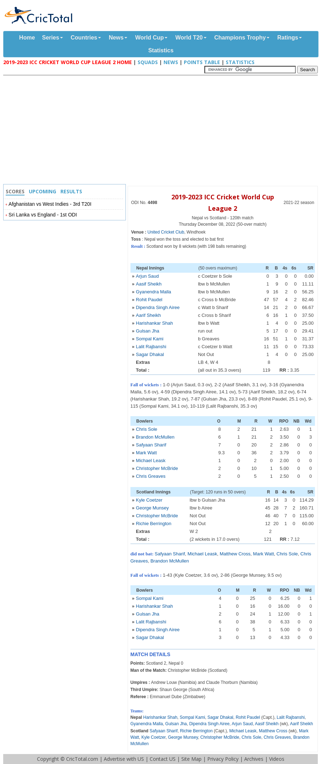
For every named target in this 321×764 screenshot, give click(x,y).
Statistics (160, 50)
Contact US (163, 758)
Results (71, 191)
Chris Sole (146, 429)
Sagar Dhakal (150, 354)
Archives (253, 758)
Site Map (191, 758)
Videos (276, 758)
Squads (148, 62)
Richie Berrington (153, 523)
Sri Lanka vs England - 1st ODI (43, 215)
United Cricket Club (166, 232)
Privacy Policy (223, 758)
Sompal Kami (149, 338)
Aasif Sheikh (148, 284)
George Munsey (152, 508)
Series (50, 38)
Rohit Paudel (149, 299)
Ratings (287, 38)
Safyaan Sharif (151, 445)
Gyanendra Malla (153, 291)
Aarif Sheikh (148, 315)
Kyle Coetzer (149, 500)
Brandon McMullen (155, 437)
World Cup (149, 38)
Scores (15, 191)
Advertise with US (124, 758)
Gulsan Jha (147, 331)
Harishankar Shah (154, 323)
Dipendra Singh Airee (158, 307)
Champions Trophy (240, 38)
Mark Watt (146, 452)
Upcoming (42, 191)
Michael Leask (150, 460)
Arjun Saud (147, 276)
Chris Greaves (150, 476)
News (116, 38)
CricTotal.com (82, 758)
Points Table (202, 62)
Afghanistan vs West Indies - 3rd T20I (50, 204)
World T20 (189, 38)
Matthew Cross (235, 553)
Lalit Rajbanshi (151, 346)
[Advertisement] (162, 130)
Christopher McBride (157, 468)
